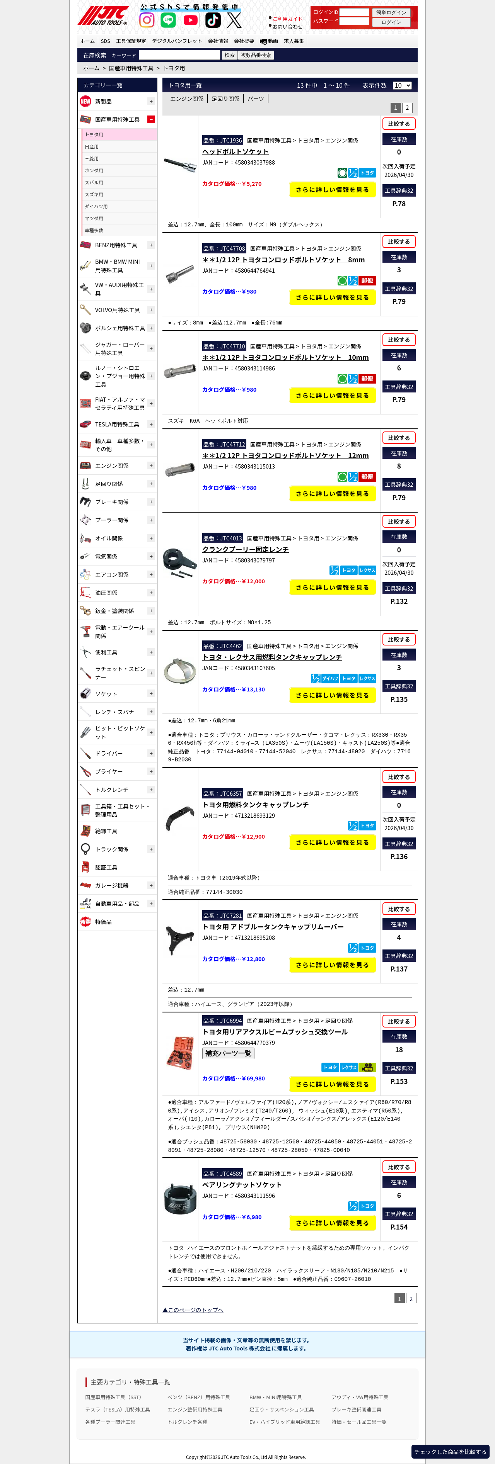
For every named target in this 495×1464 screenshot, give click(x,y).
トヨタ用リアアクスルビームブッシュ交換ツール (275, 1031)
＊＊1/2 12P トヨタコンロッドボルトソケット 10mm (285, 357)
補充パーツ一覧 (228, 1053)
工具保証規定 (131, 40)
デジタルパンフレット (177, 40)
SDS (105, 40)
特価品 (103, 921)
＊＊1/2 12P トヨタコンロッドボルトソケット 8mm (283, 259)
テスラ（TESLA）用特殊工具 (117, 1409)
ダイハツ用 (96, 206)
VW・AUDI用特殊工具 (119, 288)
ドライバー (109, 753)
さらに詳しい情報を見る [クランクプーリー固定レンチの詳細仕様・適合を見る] (332, 587)
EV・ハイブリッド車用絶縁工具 (284, 1421)
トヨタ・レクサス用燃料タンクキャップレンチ (272, 657)
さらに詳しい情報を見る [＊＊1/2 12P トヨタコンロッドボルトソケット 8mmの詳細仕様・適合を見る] (332, 297)
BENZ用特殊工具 (116, 245)
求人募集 (294, 40)
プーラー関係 (111, 520)
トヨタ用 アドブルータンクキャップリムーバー (273, 926)
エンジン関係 (111, 465)
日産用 (92, 146)
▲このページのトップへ (193, 1310)
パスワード (325, 20)
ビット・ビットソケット (120, 732)
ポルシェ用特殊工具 (120, 328)
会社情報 (218, 40)
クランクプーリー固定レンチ (245, 549)
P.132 (399, 601)
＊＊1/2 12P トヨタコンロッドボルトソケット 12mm (285, 455)
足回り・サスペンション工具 (281, 1409)
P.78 (399, 203)
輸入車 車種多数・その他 (120, 444)
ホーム (87, 40)
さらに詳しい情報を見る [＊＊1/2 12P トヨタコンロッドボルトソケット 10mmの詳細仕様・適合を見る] (332, 395)
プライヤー (109, 771)
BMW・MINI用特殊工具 (275, 1397)
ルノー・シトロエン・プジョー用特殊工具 (120, 375)
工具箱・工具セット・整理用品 (123, 810)
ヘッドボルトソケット (235, 151)
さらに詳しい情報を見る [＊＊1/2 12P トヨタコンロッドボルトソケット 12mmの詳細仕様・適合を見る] (332, 493)
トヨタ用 (94, 134)
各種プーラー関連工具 (110, 1421)
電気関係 (106, 556)
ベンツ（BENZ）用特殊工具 (198, 1397)
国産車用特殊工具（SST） (114, 1397)
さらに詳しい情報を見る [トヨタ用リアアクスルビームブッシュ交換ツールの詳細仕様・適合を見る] (332, 1084)
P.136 (399, 856)
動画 (273, 40)
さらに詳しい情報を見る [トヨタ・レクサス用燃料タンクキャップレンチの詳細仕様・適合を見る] (332, 695)
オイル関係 (109, 538)
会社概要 (244, 40)
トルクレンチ (111, 789)
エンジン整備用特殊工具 (194, 1409)
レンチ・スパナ (114, 712)
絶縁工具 (106, 831)
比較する (399, 123)
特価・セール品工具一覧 (358, 1421)
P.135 (399, 699)
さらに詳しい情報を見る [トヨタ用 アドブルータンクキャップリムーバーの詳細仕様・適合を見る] (332, 964)
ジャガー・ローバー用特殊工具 (120, 348)
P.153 (399, 1081)
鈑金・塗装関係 (114, 610)
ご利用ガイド (288, 18)
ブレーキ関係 (111, 502)
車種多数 (94, 230)
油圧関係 (106, 592)
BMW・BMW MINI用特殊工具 (117, 265)
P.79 (399, 301)
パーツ (256, 98)
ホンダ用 (94, 170)
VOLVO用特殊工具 (117, 310)
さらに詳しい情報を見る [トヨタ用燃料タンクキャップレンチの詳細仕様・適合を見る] (332, 842)
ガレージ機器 (111, 885)
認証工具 (106, 867)
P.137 (399, 968)
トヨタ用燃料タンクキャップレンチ (255, 804)
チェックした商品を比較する (450, 1451)
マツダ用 (94, 218)
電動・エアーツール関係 (120, 631)
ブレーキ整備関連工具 (356, 1409)
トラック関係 (111, 849)
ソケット (106, 694)
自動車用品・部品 (117, 903)
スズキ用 (94, 194)
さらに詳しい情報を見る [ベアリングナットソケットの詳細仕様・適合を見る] (332, 1222)
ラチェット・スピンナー (120, 672)
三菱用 (92, 158)
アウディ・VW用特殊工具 (359, 1397)
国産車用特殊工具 (117, 119)
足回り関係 (109, 483)
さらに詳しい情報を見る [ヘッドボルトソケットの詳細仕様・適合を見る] (332, 189)
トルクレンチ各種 (187, 1421)
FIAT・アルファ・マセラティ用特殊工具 (120, 403)
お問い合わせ (288, 26)
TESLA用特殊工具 (117, 424)
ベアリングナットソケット (242, 1184)
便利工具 (106, 652)
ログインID (325, 11)
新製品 (103, 101)
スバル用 (94, 182)
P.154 (399, 1226)
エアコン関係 (111, 574)
